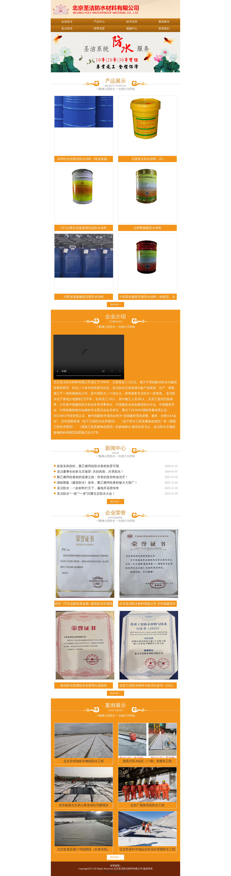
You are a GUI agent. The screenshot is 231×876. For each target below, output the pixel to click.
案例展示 (164, 21)
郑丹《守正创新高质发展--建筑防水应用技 (84, 603)
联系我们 (164, 28)
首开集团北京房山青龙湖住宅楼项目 (83, 805)
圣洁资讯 (66, 28)
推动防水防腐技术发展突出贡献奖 (83, 685)
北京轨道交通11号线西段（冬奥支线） (83, 849)
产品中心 (99, 21)
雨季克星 (99, 28)
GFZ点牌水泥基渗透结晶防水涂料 (84, 228)
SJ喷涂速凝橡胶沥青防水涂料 (83, 296)
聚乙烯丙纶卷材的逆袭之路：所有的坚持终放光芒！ (92, 477)
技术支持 (131, 21)
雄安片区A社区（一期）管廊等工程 (147, 761)
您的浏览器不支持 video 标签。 (88, 357)
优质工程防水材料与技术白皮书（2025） (147, 685)
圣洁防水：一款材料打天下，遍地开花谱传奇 (88, 488)
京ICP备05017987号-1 (115, 871)
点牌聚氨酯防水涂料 (147, 228)
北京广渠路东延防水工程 (147, 805)
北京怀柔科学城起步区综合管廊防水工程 (147, 849)
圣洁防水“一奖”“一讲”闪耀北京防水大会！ (86, 493)
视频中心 (131, 28)
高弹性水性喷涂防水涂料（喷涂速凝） (83, 159)
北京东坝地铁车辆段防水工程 (83, 761)
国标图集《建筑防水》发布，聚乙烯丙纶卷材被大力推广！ (97, 482)
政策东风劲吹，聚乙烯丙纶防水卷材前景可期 (88, 466)
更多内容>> (115, 304)
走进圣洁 (66, 21)
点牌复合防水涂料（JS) (147, 159)
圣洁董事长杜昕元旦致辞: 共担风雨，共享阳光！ (90, 471)
